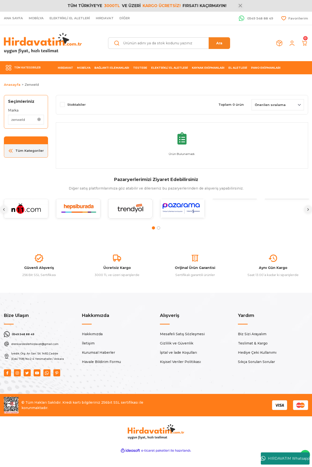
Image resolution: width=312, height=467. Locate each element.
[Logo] (43, 43)
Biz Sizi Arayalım (252, 346)
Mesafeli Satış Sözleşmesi (182, 346)
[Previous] (4, 209)
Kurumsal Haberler (98, 364)
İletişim (88, 355)
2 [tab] (158, 227)
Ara (219, 43)
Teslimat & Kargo (253, 355)
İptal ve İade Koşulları (178, 364)
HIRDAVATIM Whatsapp (285, 458)
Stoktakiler (76, 104)
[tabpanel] (26, 212)
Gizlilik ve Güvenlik (176, 355)
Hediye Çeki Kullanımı (257, 364)
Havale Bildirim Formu (101, 374)
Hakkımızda (92, 346)
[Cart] (304, 43)
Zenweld (32, 84)
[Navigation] (26, 67)
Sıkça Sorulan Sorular (256, 374)
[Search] (169, 43)
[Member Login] (292, 43)
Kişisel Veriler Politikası (180, 374)
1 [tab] (153, 227)
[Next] (308, 209)
